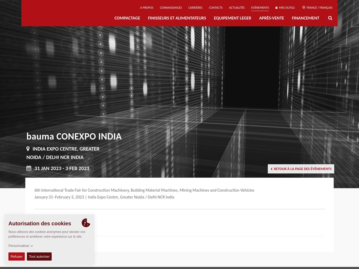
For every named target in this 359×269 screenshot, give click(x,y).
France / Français (317, 7)
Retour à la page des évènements (301, 169)
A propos (146, 7)
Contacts (216, 7)
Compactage (127, 18)
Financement (305, 18)
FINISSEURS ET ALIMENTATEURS (177, 18)
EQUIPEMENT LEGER (232, 18)
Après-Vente (271, 18)
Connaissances (171, 7)
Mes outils (285, 7)
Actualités (237, 7)
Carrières (195, 7)
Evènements (260, 7)
